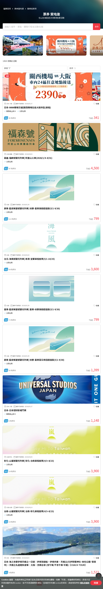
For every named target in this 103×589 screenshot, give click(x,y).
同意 (96, 582)
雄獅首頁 (7, 8)
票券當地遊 (19, 8)
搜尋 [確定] (97, 27)
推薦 (7, 76)
